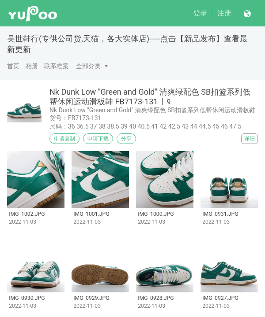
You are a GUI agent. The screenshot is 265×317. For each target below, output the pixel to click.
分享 (126, 139)
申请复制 (64, 139)
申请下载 (98, 139)
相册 (32, 66)
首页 (13, 66)
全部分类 (88, 66)
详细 (249, 139)
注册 (224, 13)
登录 (200, 13)
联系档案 (56, 66)
